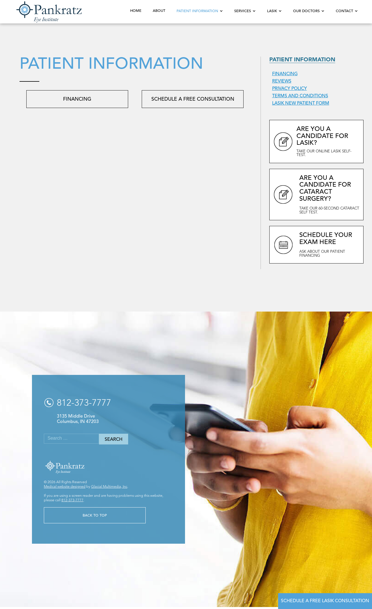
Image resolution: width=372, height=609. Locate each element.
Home (135, 11)
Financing (77, 99)
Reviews (281, 81)
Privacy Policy (289, 89)
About (159, 11)
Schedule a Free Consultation (192, 99)
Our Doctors (306, 11)
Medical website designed (64, 487)
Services (242, 11)
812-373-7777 (72, 500)
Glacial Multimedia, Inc (109, 487)
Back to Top (95, 515)
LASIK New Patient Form (300, 103)
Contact (344, 11)
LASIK (272, 11)
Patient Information (197, 11)
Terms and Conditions (300, 96)
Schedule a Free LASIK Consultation (325, 601)
